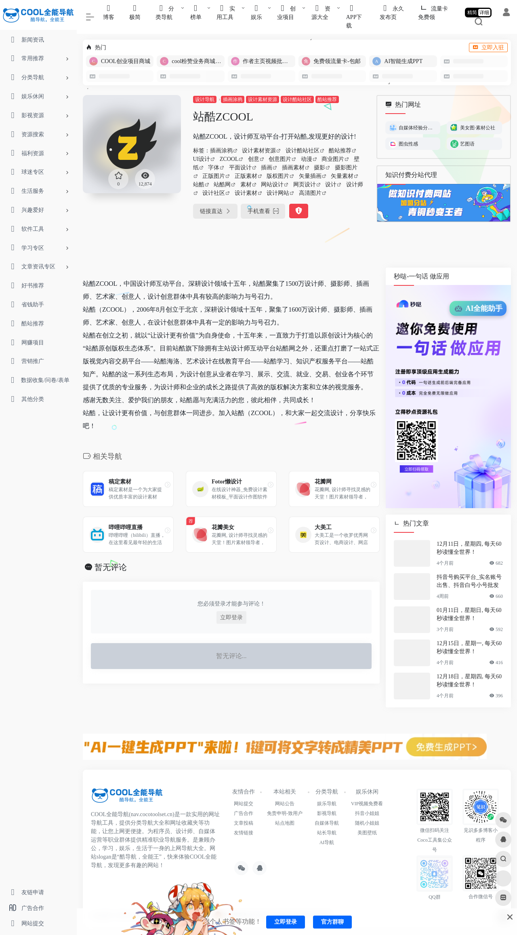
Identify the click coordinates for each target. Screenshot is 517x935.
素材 (246, 185)
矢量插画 (310, 176)
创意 (253, 159)
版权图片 (278, 176)
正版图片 (213, 176)
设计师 (354, 185)
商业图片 (333, 159)
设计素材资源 (262, 99)
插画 (266, 168)
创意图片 (280, 159)
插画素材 (293, 168)
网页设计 (304, 185)
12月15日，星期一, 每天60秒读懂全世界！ (469, 647)
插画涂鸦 (232, 99)
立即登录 (231, 617)
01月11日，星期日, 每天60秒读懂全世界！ (469, 614)
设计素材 (246, 193)
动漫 (306, 159)
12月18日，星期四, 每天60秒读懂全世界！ (469, 680)
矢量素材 (342, 176)
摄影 (319, 168)
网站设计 (272, 185)
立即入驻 (488, 47)
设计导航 (204, 99)
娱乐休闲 (367, 792)
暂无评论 (111, 567)
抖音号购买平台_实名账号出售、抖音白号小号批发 (469, 581)
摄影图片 (346, 168)
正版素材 (246, 176)
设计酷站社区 (297, 99)
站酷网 (222, 185)
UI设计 (201, 159)
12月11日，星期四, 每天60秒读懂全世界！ (469, 548)
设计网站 (278, 193)
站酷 (198, 185)
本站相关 (284, 792)
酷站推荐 (327, 99)
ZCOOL (229, 159)
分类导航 (326, 792)
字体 (213, 168)
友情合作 (243, 792)
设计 (330, 185)
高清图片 (310, 193)
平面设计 (240, 168)
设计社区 (213, 193)
